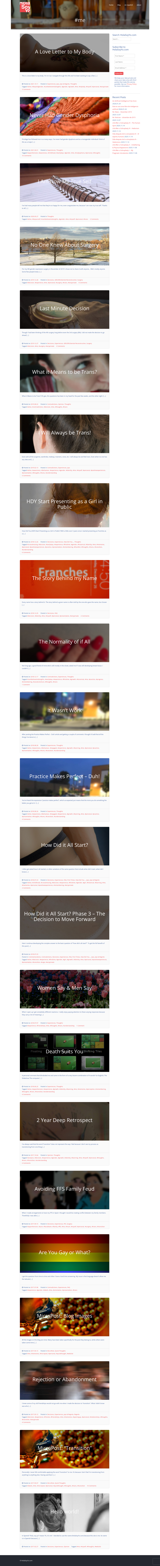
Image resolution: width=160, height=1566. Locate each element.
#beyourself (36, 219)
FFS (65, 1224)
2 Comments (94, 219)
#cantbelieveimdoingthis (52, 87)
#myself (88, 87)
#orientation (57, 1290)
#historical (81, 544)
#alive (29, 87)
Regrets (76, 1414)
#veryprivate (104, 87)
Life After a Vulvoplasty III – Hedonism (125, 128)
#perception (90, 1089)
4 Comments (26, 819)
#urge (43, 962)
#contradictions (37, 407)
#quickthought (61, 1354)
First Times (71, 880)
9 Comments (83, 283)
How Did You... (69, 542)
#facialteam (48, 1227)
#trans (85, 219)
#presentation (27, 473)
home (111, 5)
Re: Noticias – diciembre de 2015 (124, 117)
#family (55, 1227)
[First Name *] (124, 56)
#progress (99, 679)
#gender (65, 87)
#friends (47, 1417)
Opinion (61, 404)
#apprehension (32, 153)
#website (70, 1354)
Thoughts (73, 84)
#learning (76, 748)
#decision (30, 283)
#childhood (52, 153)
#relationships (95, 1417)
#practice (48, 547)
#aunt (41, 1227)
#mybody (82, 87)
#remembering (68, 547)
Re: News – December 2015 (122, 112)
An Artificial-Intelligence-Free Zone (124, 101)
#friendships (41, 1026)
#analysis (30, 1158)
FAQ (56, 613)
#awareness (43, 153)
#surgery (59, 283)
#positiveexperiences (98, 470)
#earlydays (60, 153)
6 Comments (26, 552)
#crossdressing (32, 544)
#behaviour (45, 470)
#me (76, 87)
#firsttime (67, 544)
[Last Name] (124, 62)
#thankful (77, 547)
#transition (98, 547)
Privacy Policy (132, 84)
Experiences (51, 84)
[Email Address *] (124, 68)
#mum (68, 1227)
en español (129, 5)
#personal (95, 87)
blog (119, 5)
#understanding (51, 473)
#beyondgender (37, 87)
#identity (69, 470)
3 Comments (26, 89)
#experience (39, 283)
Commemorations (35, 957)
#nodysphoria (80, 153)
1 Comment (26, 685)
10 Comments (26, 156)
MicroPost (50, 1351)
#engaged (53, 748)
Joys (57, 84)
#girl (84, 883)
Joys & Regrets (65, 84)
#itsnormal (80, 679)
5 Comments (26, 476)
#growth (71, 87)
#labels (45, 1290)
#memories (100, 544)
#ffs (59, 1227)
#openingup (77, 1417)
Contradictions (52, 404)
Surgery (80, 280)
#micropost (44, 1354)
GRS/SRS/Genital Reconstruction (66, 280)
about (139, 5)
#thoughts (96, 153)
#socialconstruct (38, 682)
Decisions (50, 280)
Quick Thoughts (60, 1351)
